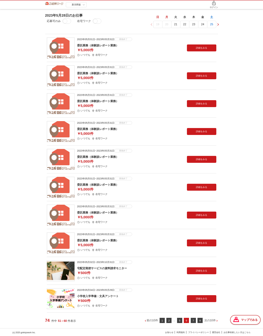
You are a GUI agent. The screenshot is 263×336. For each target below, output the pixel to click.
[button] (217, 24)
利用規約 (181, 332)
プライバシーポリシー (198, 332)
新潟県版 (76, 4)
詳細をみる (201, 48)
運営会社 (216, 332)
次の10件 (210, 320)
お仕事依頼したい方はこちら (237, 332)
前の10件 (152, 320)
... (174, 320)
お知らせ (169, 332)
